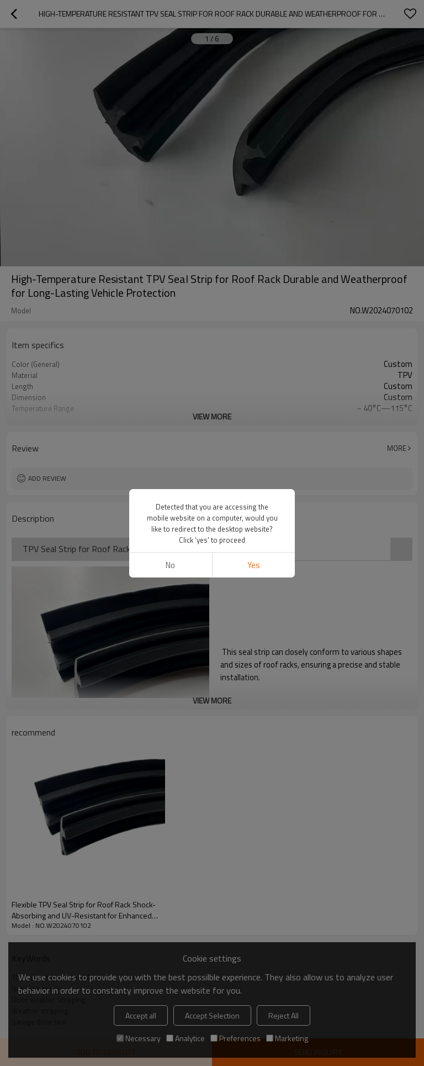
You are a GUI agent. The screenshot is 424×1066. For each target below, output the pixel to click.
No (170, 565)
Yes (253, 565)
